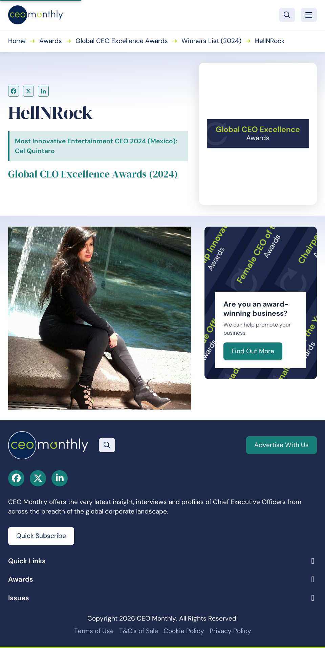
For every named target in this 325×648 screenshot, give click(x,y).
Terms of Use (94, 631)
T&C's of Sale (138, 631)
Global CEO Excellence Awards (121, 41)
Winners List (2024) (211, 41)
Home (17, 41)
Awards (50, 41)
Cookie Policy (184, 631)
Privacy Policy (230, 631)
